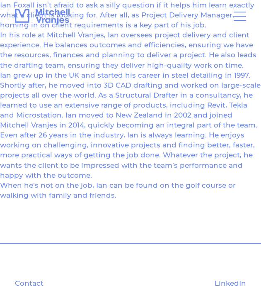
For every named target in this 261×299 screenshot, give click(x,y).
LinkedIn (230, 283)
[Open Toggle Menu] (240, 17)
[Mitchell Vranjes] (42, 16)
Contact (29, 283)
